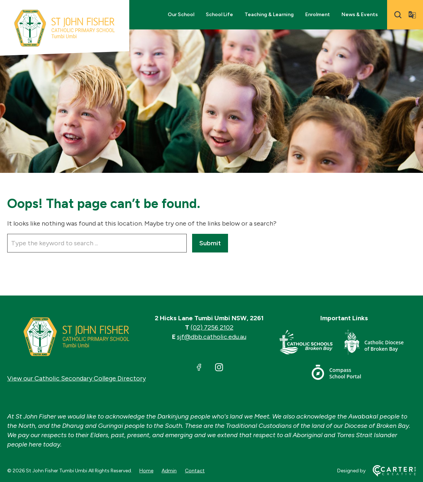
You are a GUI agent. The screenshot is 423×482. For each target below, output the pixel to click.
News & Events (359, 14)
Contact (195, 471)
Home (146, 471)
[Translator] (412, 14)
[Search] (398, 14)
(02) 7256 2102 (212, 327)
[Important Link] (311, 344)
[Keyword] (97, 243)
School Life (219, 14)
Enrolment (317, 14)
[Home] (76, 336)
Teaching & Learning (269, 14)
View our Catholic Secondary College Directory (76, 378)
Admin (169, 471)
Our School (181, 14)
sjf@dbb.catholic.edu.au (211, 337)
